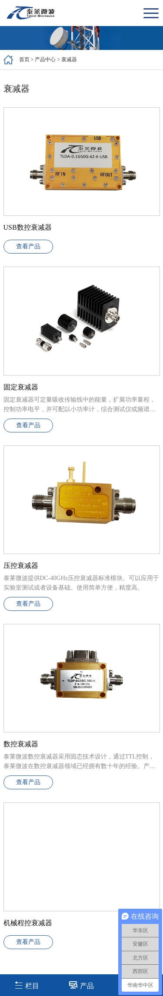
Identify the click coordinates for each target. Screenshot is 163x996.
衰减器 (69, 59)
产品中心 (45, 59)
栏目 (26, 984)
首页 (24, 59)
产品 (81, 984)
